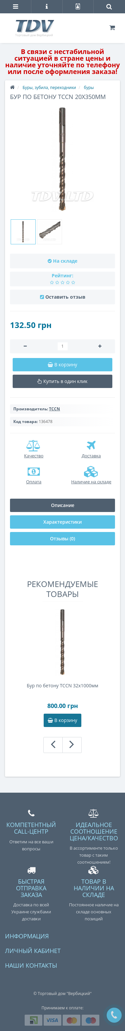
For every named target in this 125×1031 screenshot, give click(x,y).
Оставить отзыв (65, 297)
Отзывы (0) (62, 538)
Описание (62, 505)
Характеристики (62, 522)
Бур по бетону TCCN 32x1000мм (62, 685)
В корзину (62, 720)
